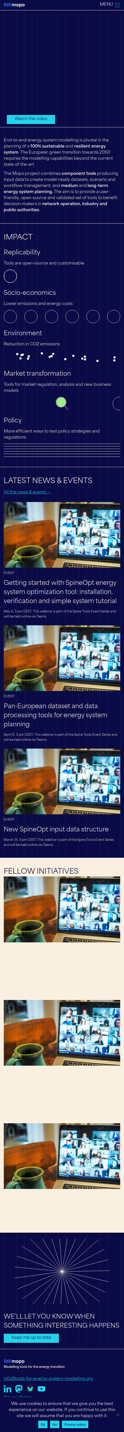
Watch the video (31, 119)
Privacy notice (75, 1424)
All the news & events (25, 492)
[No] (117, 1414)
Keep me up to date (31, 1338)
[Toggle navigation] (110, 5)
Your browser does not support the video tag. (62, 68)
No (55, 1424)
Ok (43, 1424)
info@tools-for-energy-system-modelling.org (48, 1379)
